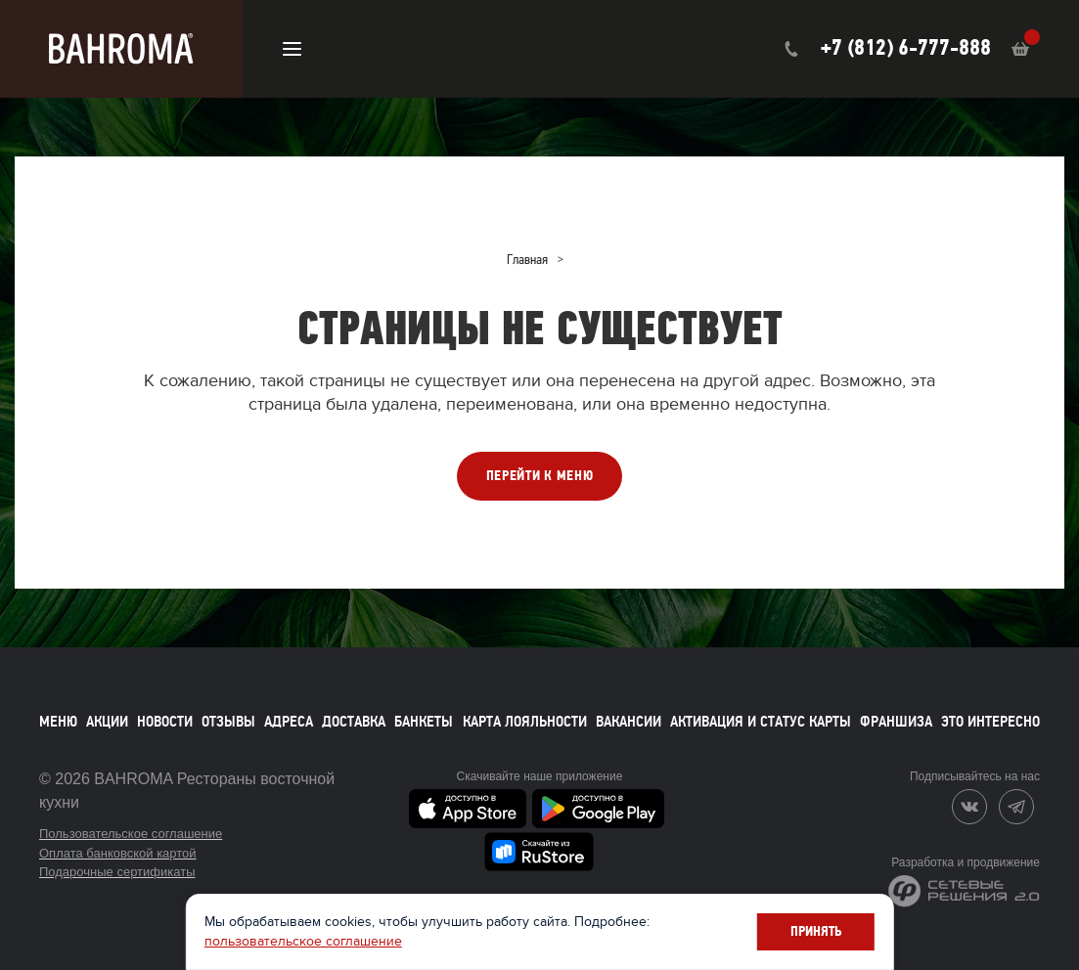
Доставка (353, 721)
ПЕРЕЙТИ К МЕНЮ (540, 475)
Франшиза (896, 721)
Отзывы (228, 721)
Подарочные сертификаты (117, 871)
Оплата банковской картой (118, 853)
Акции (107, 721)
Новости (165, 721)
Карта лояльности (525, 721)
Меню (58, 721)
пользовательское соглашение (460, 939)
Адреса (288, 721)
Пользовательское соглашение (130, 833)
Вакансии (628, 721)
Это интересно (990, 721)
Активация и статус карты (760, 721)
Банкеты (423, 721)
